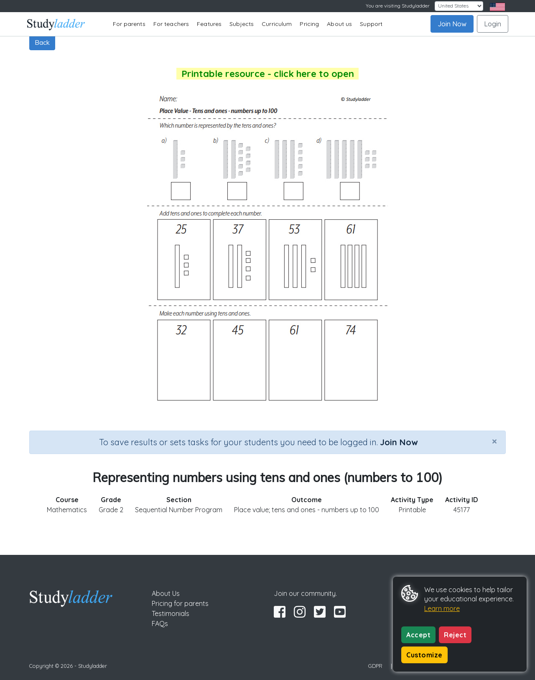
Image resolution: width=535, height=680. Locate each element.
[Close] (494, 441)
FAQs (160, 623)
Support (371, 24)
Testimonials (170, 613)
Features (209, 24)
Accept (418, 635)
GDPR (375, 665)
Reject (455, 635)
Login (492, 24)
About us (339, 24)
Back (42, 42)
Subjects (241, 24)
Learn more (442, 608)
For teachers (171, 24)
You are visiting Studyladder (398, 6)
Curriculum (277, 24)
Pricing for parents (180, 603)
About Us (166, 593)
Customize (424, 655)
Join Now (452, 24)
